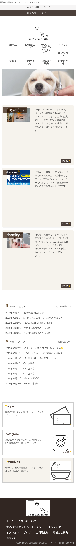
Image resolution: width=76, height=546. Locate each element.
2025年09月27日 (34, 348)
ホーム (13, 44)
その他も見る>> (63, 306)
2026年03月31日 (22, 378)
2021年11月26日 (27, 333)
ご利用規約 (30, 62)
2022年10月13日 (31, 358)
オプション (63, 54)
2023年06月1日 (34, 318)
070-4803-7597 (38, 7)
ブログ (13, 61)
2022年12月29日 (31, 323)
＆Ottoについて (30, 46)
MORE (66, 161)
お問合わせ (63, 62)
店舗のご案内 (46, 62)
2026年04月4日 (21, 363)
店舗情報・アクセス (38, 13)
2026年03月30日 (22, 383)
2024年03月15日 (24, 312)
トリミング (63, 46)
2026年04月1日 (21, 373)
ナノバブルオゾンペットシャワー (46, 48)
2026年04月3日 (21, 368)
